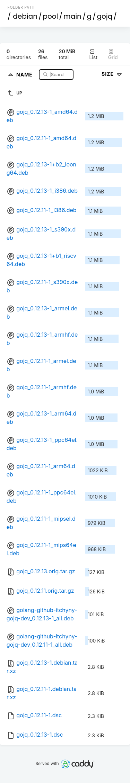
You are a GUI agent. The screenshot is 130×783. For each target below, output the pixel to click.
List (93, 54)
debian (25, 16)
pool (50, 16)
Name (25, 74)
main (72, 16)
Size (112, 74)
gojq (105, 16)
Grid (113, 54)
